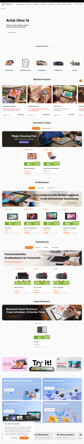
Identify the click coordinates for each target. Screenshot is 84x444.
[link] (7, 4)
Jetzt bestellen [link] (12, 32)
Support (69, 4)
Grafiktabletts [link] (43, 4)
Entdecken (64, 4)
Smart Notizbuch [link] (51, 4)
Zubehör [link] (58, 4)
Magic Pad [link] (29, 4)
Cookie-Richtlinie (24, 434)
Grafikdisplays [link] (36, 4)
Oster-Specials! (21, 4)
